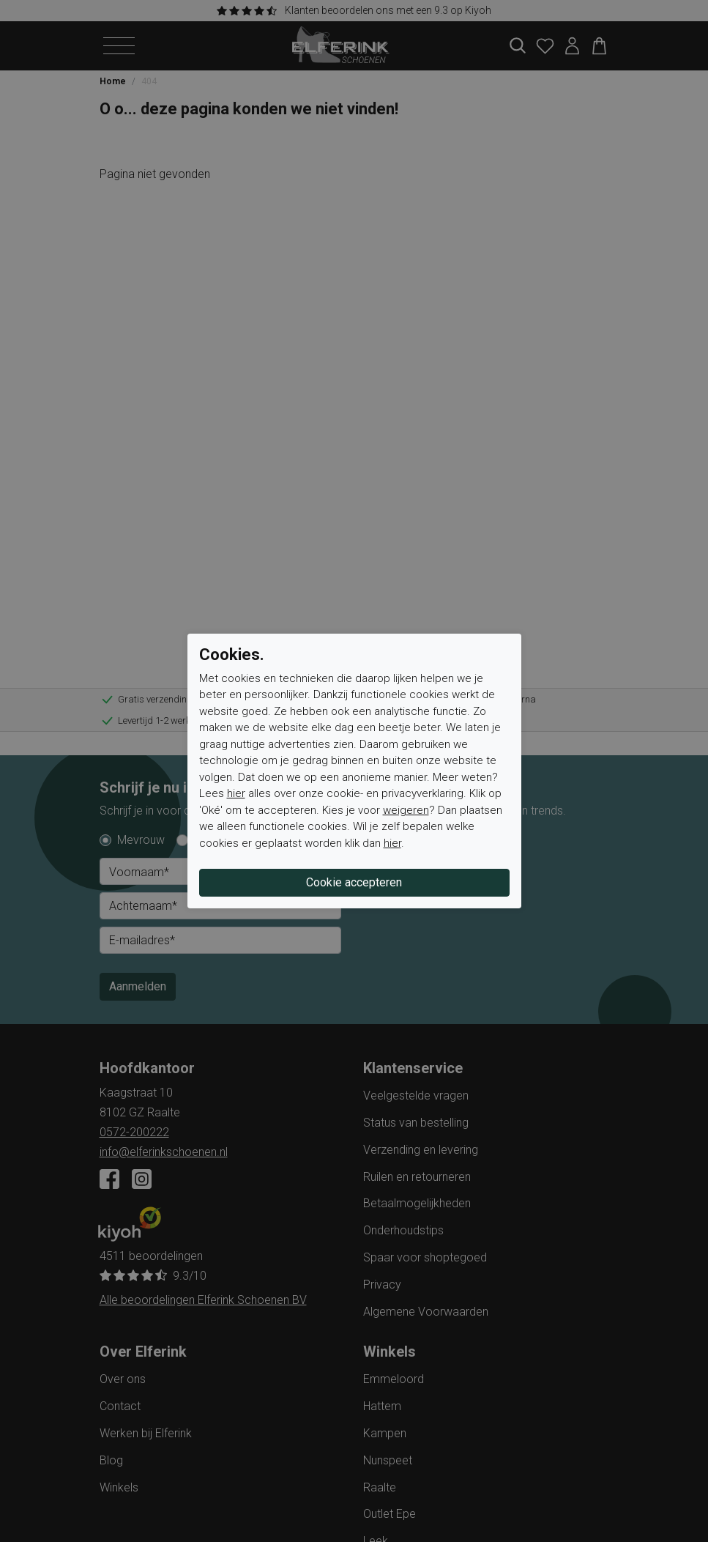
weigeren (406, 810)
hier (236, 793)
